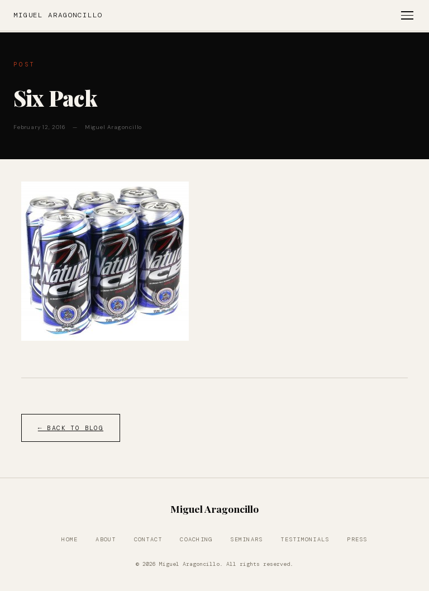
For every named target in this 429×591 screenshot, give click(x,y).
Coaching (196, 539)
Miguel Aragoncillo (58, 15)
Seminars (246, 539)
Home (69, 539)
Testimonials (304, 539)
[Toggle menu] (407, 15)
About (106, 539)
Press (357, 539)
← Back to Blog (70, 428)
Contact (148, 539)
